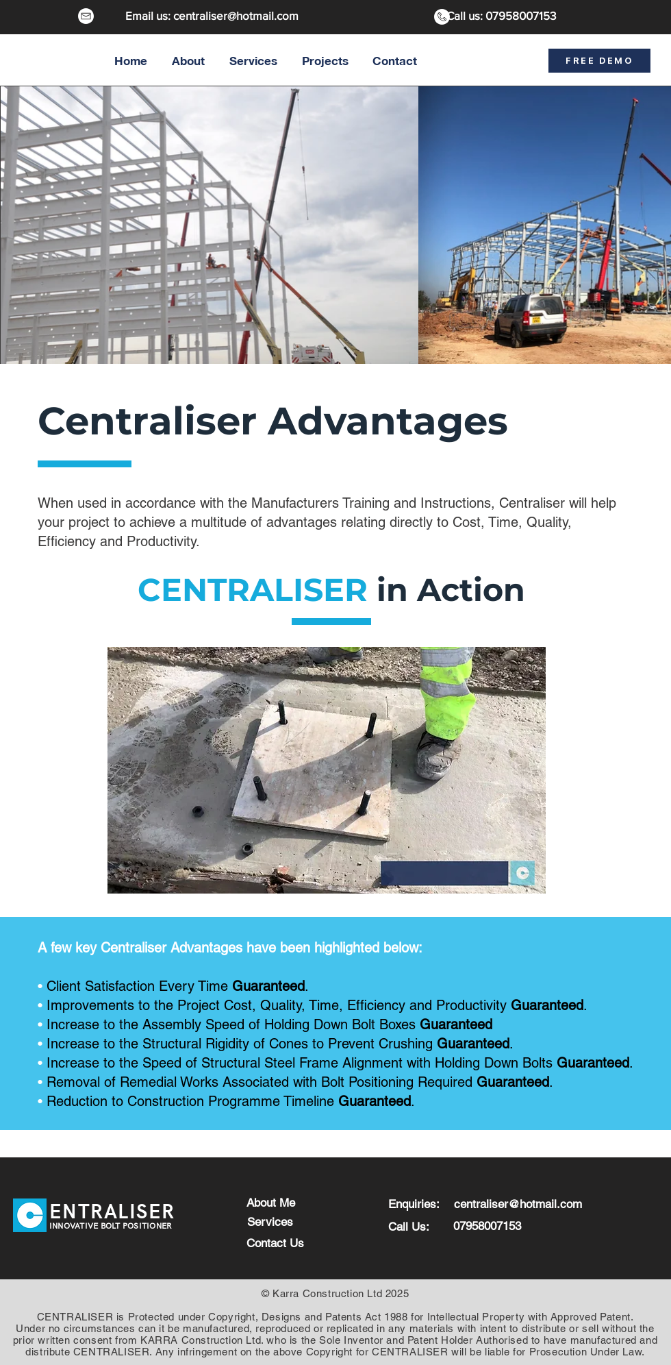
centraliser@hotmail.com (236, 15)
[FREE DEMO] (599, 61)
